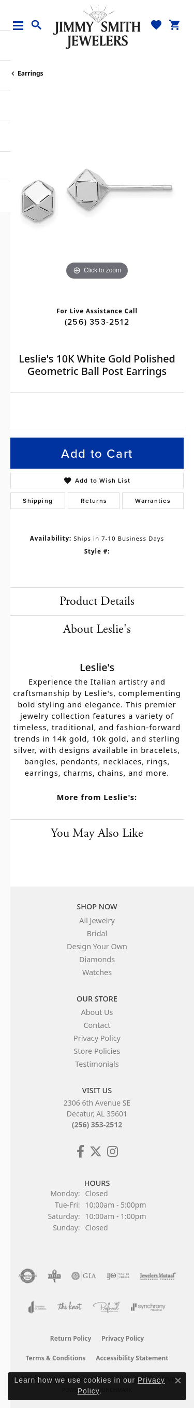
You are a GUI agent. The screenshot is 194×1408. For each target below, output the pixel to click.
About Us (97, 1012)
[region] (97, 196)
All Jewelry (97, 920)
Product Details (97, 601)
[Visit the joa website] (37, 1307)
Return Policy (71, 1338)
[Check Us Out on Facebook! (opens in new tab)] (80, 1151)
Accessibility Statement (132, 1358)
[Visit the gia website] (83, 1276)
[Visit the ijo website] (118, 1276)
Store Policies (97, 1051)
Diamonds (97, 959)
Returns (94, 500)
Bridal (97, 933)
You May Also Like (97, 833)
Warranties (153, 500)
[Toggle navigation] (22, 25)
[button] (36, 25)
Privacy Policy (97, 1038)
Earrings (30, 73)
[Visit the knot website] (69, 1307)
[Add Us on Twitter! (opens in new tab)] (95, 1151)
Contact (96, 1025)
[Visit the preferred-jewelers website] (107, 1307)
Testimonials (96, 1064)
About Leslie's (97, 629)
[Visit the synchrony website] (148, 1307)
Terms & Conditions (55, 1358)
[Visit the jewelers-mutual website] (157, 1276)
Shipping (38, 500)
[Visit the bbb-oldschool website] (54, 1276)
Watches (97, 972)
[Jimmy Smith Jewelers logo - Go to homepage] (97, 26)
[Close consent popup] (178, 1380)
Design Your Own (97, 946)
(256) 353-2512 (97, 321)
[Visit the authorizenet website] (27, 1276)
